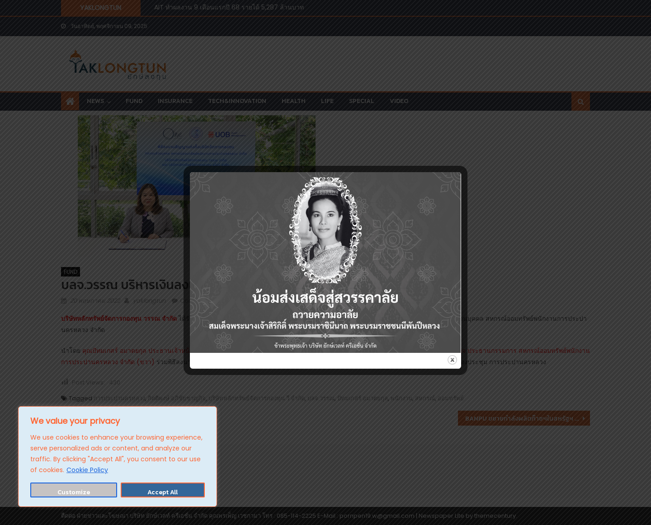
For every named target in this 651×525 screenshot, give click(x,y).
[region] (117, 456)
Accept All (162, 492)
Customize (73, 492)
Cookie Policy (87, 469)
